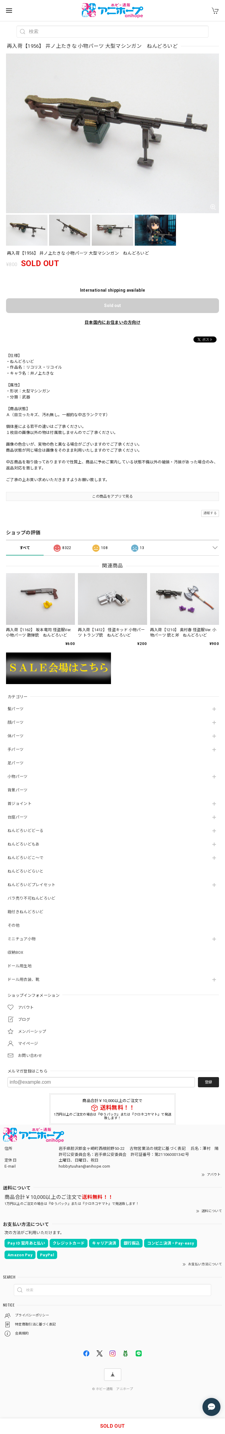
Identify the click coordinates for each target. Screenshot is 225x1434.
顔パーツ (15, 722)
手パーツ (15, 749)
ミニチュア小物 (21, 939)
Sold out (112, 305)
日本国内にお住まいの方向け (112, 322)
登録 (208, 1082)
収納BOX (15, 952)
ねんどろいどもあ (23, 844)
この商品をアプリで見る (112, 496)
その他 (14, 925)
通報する (210, 513)
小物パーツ (18, 776)
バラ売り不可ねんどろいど (32, 898)
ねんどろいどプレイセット (32, 885)
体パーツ (15, 736)
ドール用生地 (20, 966)
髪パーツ (15, 709)
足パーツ (15, 763)
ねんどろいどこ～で (26, 857)
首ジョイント (20, 803)
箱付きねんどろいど (26, 912)
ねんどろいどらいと (26, 871)
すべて (25, 548)
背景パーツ (18, 790)
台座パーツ (18, 817)
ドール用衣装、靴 (23, 979)
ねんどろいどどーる (26, 830)
